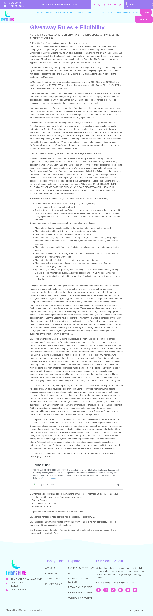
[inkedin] (115, 5)
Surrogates (123, 12)
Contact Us (144, 19)
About (49, 12)
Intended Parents (87, 12)
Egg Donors (106, 12)
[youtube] (109, 5)
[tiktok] (104, 5)
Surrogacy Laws (64, 12)
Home (40, 12)
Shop (135, 12)
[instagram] (99, 5)
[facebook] (94, 5)
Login (146, 12)
